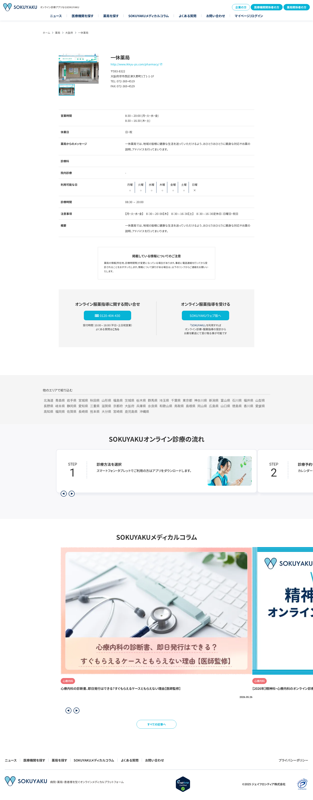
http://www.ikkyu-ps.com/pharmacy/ (135, 64)
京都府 (118, 405)
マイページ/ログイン (249, 15)
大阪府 (69, 32)
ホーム (46, 32)
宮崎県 (118, 411)
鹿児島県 (131, 411)
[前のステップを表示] (64, 494)
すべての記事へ (156, 724)
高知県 (48, 411)
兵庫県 (141, 405)
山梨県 (260, 400)
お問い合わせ (215, 15)
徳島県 (237, 405)
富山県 (225, 400)
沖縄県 (144, 411)
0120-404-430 (110, 315)
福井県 (248, 400)
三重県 (95, 405)
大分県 (106, 411)
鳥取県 (179, 405)
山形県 (106, 400)
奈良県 (152, 405)
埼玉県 (164, 400)
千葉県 (176, 400)
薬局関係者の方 (296, 7)
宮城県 (83, 400)
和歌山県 (165, 405)
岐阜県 (60, 405)
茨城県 (129, 400)
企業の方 (241, 7)
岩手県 (71, 400)
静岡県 (71, 405)
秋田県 (95, 400)
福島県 (118, 400)
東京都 (187, 400)
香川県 (248, 405)
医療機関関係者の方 (266, 7)
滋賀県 (106, 405)
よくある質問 (187, 15)
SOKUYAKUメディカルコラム (148, 15)
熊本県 (95, 411)
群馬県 (152, 400)
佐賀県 (71, 411)
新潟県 (214, 400)
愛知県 (83, 405)
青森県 (60, 400)
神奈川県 (200, 400)
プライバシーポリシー (293, 760)
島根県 (190, 405)
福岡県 (60, 411)
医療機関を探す (82, 15)
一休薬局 (83, 32)
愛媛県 (260, 405)
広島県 (214, 405)
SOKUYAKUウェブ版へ (205, 315)
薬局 (57, 32)
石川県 (237, 400)
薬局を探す (111, 15)
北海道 (48, 400)
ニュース (56, 15)
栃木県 (141, 400)
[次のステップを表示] (72, 494)
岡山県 (202, 405)
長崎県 (83, 411)
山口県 (225, 405)
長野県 (48, 405)
